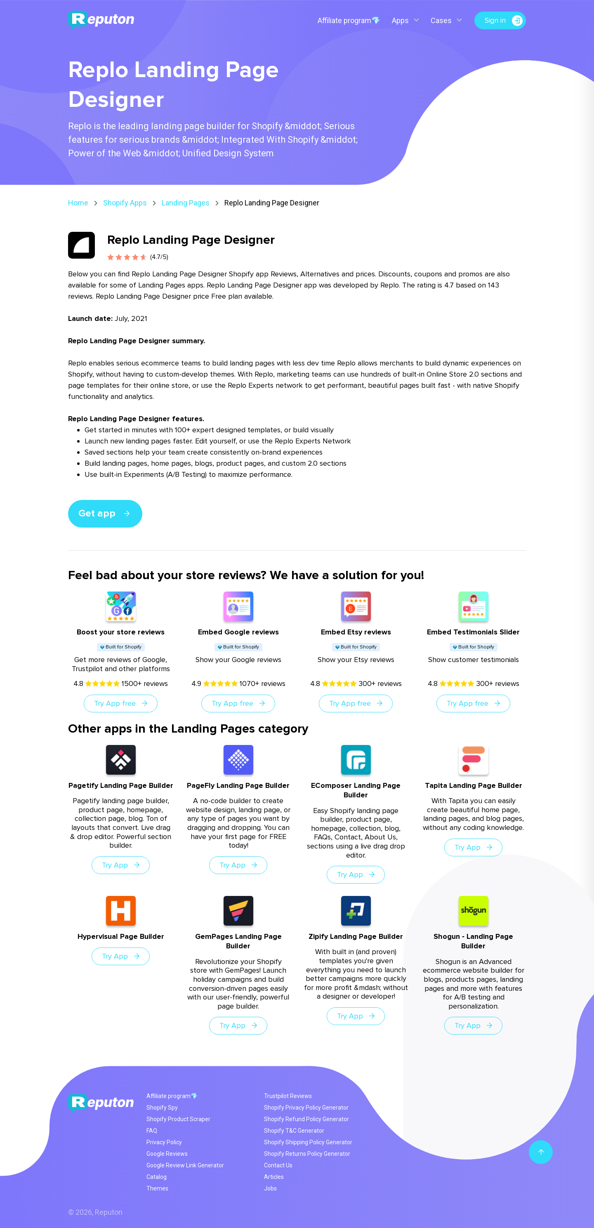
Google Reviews (167, 1153)
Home (78, 202)
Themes (157, 1188)
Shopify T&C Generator (294, 1130)
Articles (274, 1177)
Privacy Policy (164, 1142)
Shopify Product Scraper (178, 1119)
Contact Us (278, 1165)
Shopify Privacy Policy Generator (306, 1107)
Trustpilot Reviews (288, 1096)
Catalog (156, 1177)
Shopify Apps (125, 202)
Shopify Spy (162, 1107)
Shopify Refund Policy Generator (306, 1119)
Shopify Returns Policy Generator (307, 1153)
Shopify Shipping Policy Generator (308, 1142)
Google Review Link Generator (185, 1165)
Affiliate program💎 (349, 20)
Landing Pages (186, 202)
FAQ (151, 1130)
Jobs (270, 1188)
